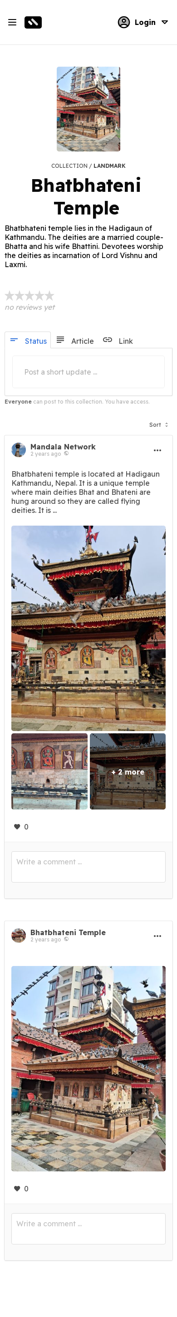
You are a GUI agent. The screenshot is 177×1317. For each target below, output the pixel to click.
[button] (158, 422)
